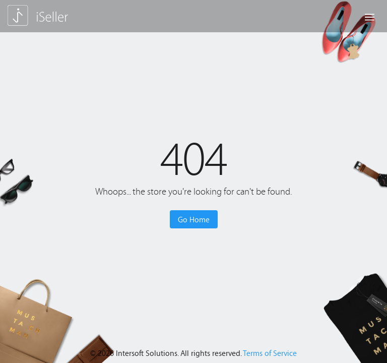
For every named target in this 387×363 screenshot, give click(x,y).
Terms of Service (270, 353)
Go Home (194, 219)
